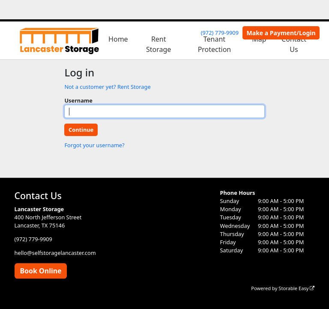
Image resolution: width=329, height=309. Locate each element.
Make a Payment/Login (281, 33)
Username (78, 100)
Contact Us (293, 44)
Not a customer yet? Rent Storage (107, 87)
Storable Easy (296, 288)
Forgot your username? (94, 145)
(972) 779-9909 (220, 32)
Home (118, 39)
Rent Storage (158, 44)
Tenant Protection (214, 44)
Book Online (40, 271)
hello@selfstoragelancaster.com (55, 253)
